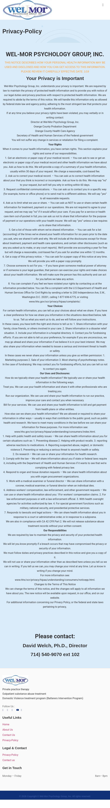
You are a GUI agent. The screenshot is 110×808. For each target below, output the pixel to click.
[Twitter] (9, 710)
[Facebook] (4, 710)
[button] (103, 5)
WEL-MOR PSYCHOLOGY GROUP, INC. (55, 54)
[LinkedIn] (14, 710)
